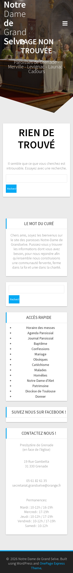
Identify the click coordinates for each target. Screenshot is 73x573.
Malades (40, 370)
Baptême (40, 343)
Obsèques (40, 359)
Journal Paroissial (40, 338)
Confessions (40, 349)
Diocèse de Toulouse (40, 391)
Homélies (40, 375)
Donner (40, 396)
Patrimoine (40, 386)
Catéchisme (40, 364)
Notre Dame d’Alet (40, 380)
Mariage (40, 354)
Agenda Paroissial (40, 333)
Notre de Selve (15, 23)
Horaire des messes (40, 327)
